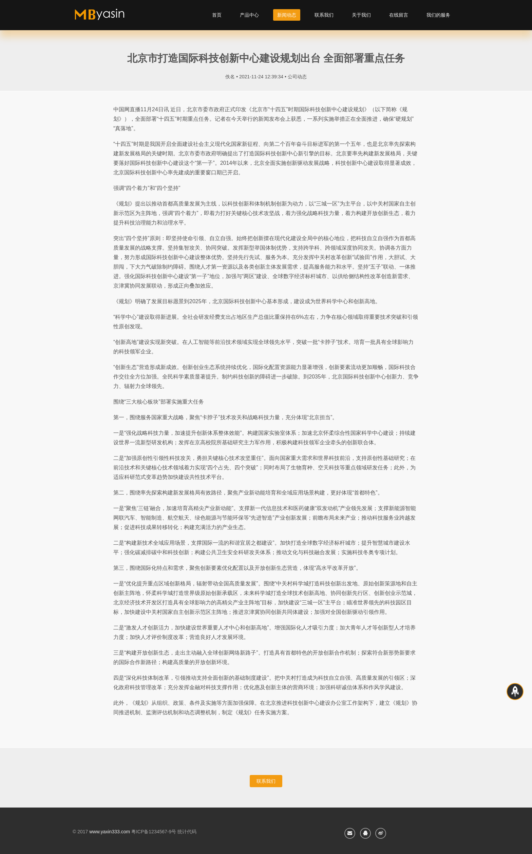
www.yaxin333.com (109, 831)
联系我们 (324, 15)
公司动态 (297, 76)
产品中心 (249, 15)
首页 (217, 15)
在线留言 (398, 15)
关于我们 (361, 15)
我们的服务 (438, 15)
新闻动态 (286, 15)
